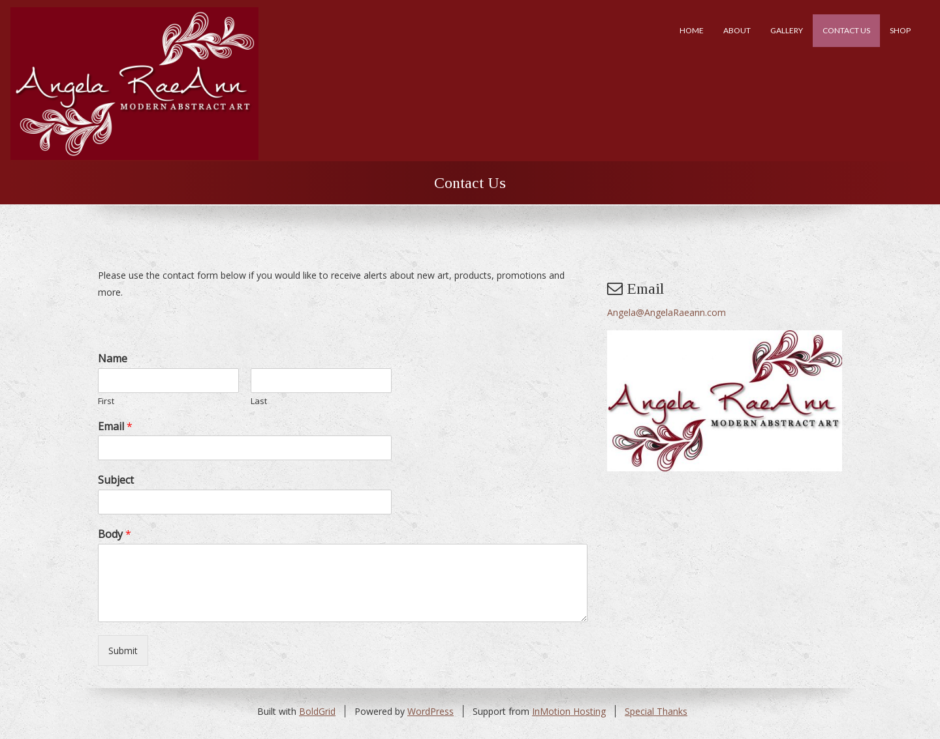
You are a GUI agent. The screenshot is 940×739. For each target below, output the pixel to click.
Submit (123, 650)
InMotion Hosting (569, 711)
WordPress (430, 711)
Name (112, 359)
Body (114, 534)
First (106, 401)
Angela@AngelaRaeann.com (666, 312)
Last (259, 401)
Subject (116, 480)
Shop (900, 30)
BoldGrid (317, 711)
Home (692, 30)
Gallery (786, 30)
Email (115, 426)
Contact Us (846, 30)
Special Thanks (656, 711)
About (737, 30)
